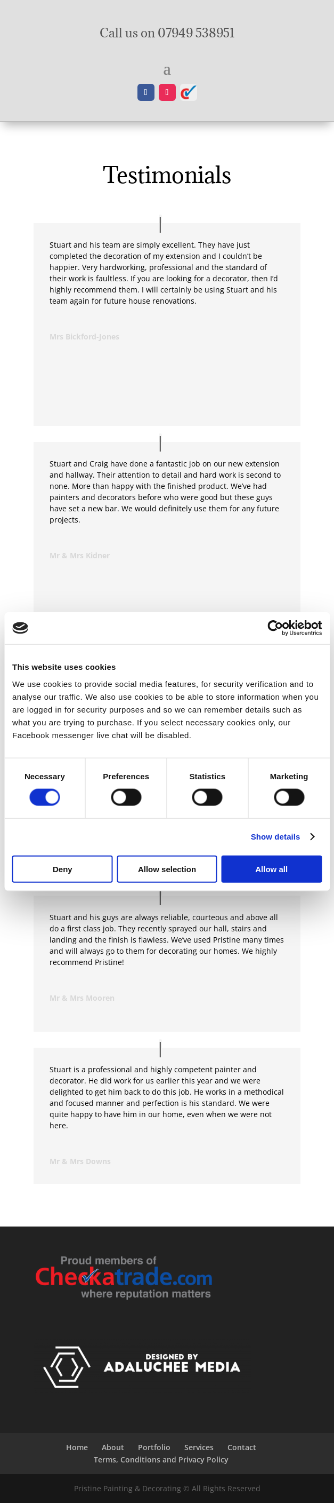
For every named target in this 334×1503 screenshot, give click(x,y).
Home (77, 1447)
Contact (241, 1447)
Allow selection (167, 868)
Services (199, 1447)
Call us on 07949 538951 (167, 33)
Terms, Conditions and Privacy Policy (161, 1459)
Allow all (271, 868)
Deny (62, 868)
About (113, 1447)
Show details (275, 836)
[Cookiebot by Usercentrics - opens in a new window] (275, 628)
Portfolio (154, 1447)
